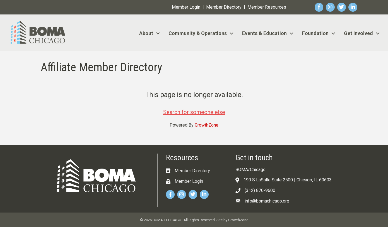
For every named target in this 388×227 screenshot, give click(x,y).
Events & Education (264, 33)
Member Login (186, 7)
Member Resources (266, 7)
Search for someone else (194, 112)
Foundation (315, 33)
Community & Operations (197, 33)
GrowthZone (206, 125)
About (146, 33)
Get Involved (358, 33)
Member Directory (224, 7)
